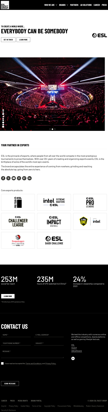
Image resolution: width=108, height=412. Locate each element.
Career (97, 4)
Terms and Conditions (34, 363)
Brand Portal (36, 400)
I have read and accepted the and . (30, 363)
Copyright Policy (49, 406)
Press (104, 4)
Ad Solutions (86, 4)
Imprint (3, 406)
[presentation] (17, 373)
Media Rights (23, 400)
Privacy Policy (50, 363)
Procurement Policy (64, 406)
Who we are (50, 5)
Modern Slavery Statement (95, 406)
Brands (63, 5)
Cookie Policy (25, 406)
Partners (74, 4)
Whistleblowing (79, 406)
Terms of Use (36, 406)
